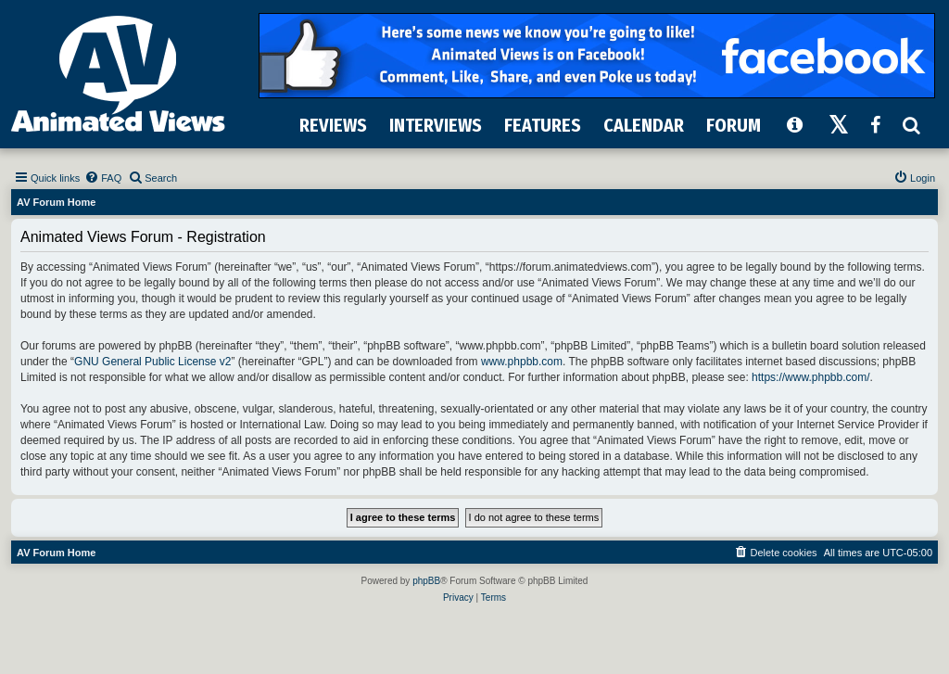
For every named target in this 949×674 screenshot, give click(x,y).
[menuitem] (102, 178)
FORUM (733, 125)
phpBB (426, 581)
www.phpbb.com (522, 361)
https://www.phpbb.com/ (810, 377)
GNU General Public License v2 (152, 361)
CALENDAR (643, 125)
